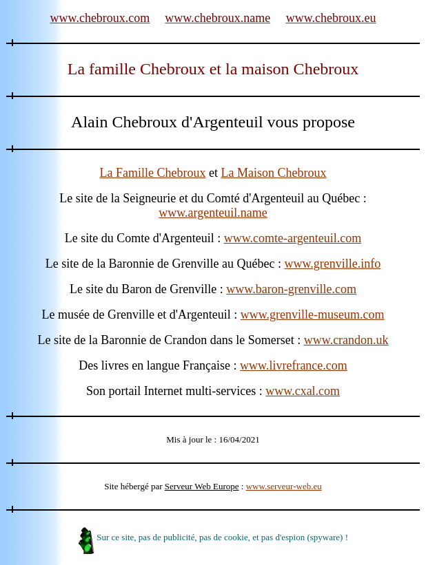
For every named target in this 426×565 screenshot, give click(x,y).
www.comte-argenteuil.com (292, 238)
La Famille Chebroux (153, 173)
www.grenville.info (333, 263)
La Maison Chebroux (273, 173)
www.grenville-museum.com (313, 314)
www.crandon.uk (346, 340)
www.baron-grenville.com (291, 289)
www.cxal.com (302, 391)
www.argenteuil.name (213, 213)
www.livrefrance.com (293, 365)
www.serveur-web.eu (284, 486)
